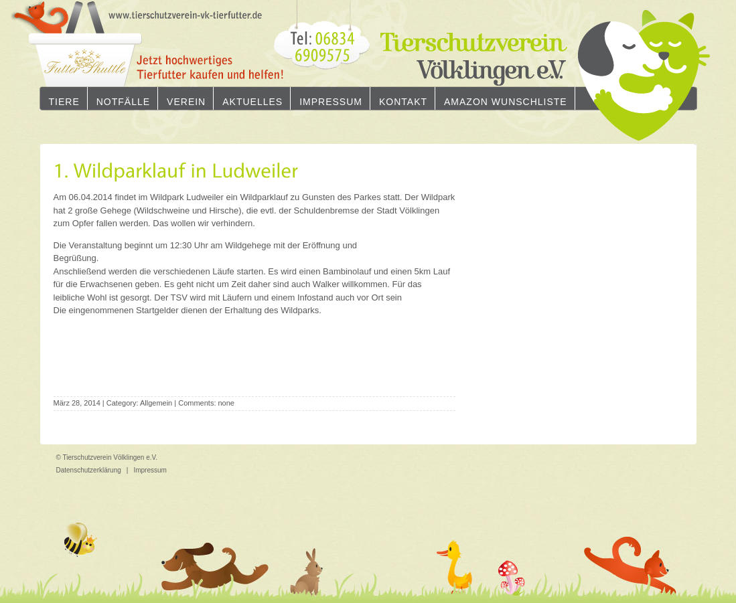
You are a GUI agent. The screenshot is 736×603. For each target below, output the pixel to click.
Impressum (330, 101)
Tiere (64, 101)
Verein (186, 101)
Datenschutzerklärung (88, 470)
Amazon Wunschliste (505, 101)
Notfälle (123, 101)
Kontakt (403, 101)
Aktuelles (252, 101)
